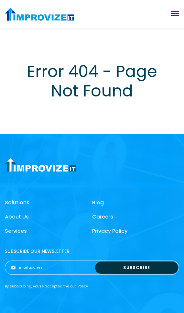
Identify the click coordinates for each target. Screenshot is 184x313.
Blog (98, 202)
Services (16, 231)
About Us (17, 216)
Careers (102, 216)
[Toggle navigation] (175, 14)
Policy (83, 286)
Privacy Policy (109, 231)
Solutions (17, 202)
